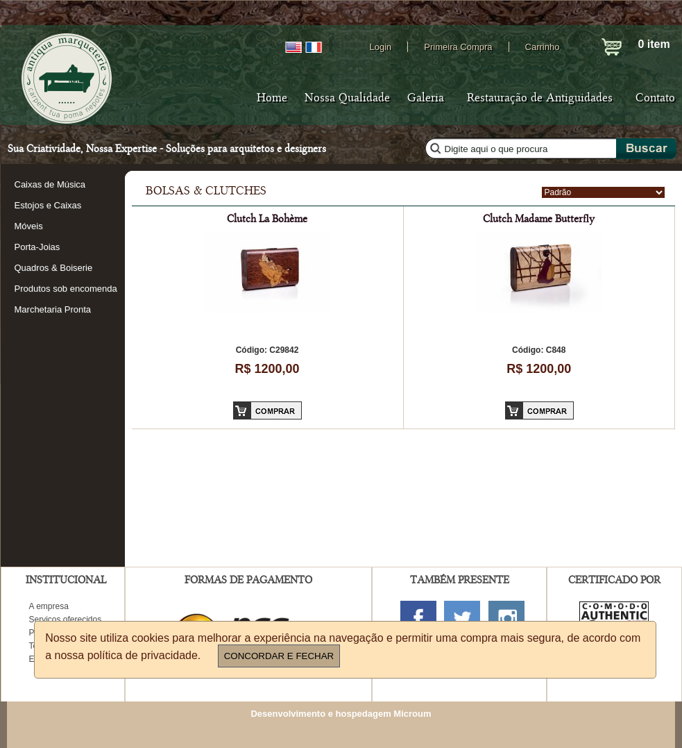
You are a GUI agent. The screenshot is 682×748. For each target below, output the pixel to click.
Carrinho (542, 47)
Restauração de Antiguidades (540, 98)
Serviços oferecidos (65, 619)
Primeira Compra (458, 47)
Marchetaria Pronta (53, 309)
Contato (655, 98)
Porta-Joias (37, 247)
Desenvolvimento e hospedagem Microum (340, 713)
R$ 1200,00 (267, 369)
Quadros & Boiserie (54, 268)
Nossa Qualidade (347, 98)
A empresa (49, 606)
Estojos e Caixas (48, 205)
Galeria (425, 98)
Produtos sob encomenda (66, 288)
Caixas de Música (50, 184)
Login (381, 47)
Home (272, 98)
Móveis (29, 226)
